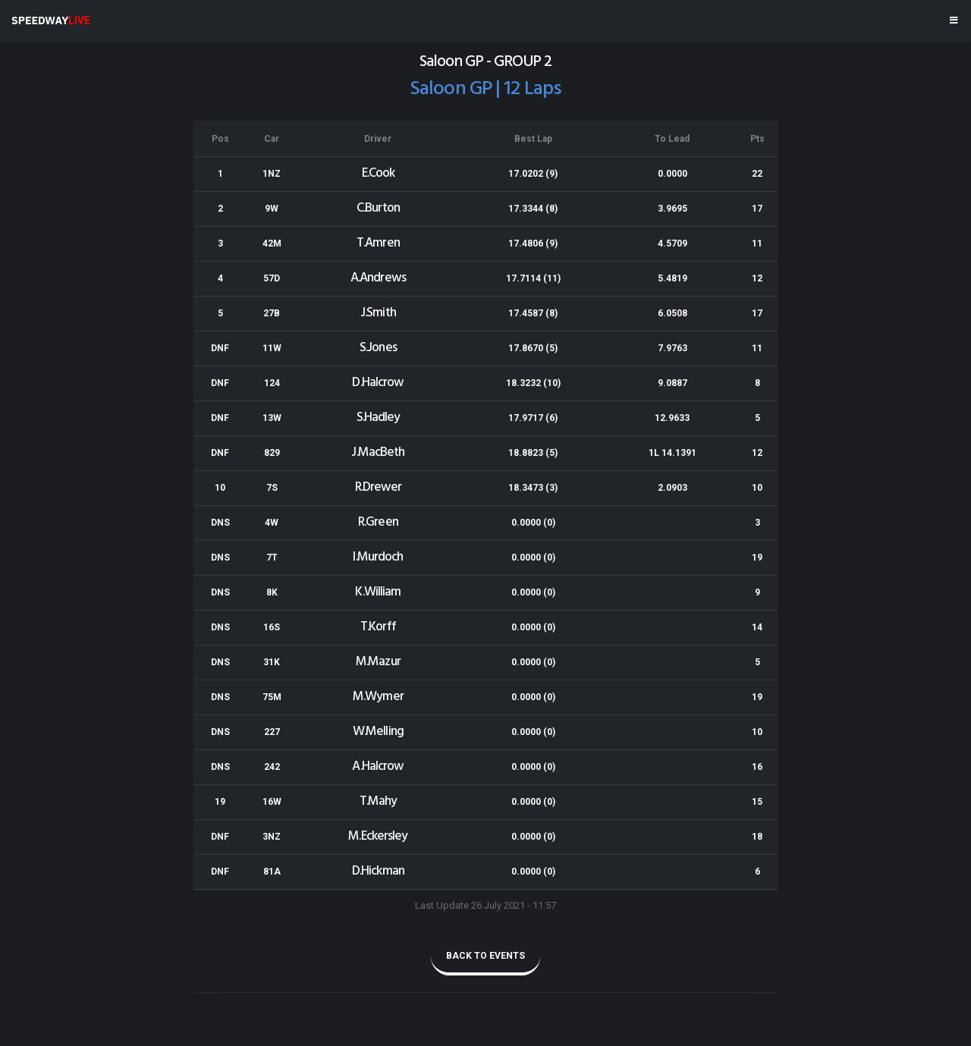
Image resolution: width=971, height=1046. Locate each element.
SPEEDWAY (50, 20)
